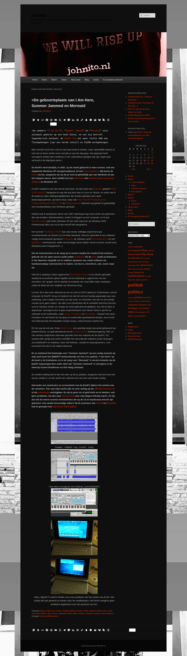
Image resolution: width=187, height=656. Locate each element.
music (42, 616)
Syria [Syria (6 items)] (149, 305)
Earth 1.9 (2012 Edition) (66, 611)
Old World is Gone (79, 274)
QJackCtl (90, 614)
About (63, 80)
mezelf (99, 403)
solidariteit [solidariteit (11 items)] (133, 305)
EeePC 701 (70, 138)
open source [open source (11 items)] (141, 280)
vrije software (107, 614)
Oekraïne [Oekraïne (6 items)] (131, 280)
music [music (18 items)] (147, 269)
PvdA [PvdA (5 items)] (145, 298)
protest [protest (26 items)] (138, 297)
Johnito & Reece (138, 188)
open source (52, 614)
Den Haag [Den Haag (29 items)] (147, 254)
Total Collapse (73, 203)
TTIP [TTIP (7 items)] (140, 308)
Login (130, 330)
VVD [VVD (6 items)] (147, 312)
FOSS (85, 611)
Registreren (133, 327)
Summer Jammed (74, 131)
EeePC (79, 611)
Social (95, 80)
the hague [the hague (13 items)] (132, 308)
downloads (43, 392)
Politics (82, 614)
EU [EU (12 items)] (129, 258)
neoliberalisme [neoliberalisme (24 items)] (136, 276)
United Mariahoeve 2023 (139, 115)
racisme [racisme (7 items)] (131, 301)
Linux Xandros (91, 171)
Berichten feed (134, 333)
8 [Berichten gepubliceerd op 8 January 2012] (152, 155)
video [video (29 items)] (131, 312)
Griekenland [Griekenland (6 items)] (132, 262)
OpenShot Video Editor (68, 614)
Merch (54, 80)
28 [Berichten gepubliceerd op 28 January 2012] (148, 163)
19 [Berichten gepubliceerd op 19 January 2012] (141, 161)
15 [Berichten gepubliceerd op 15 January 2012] (152, 158)
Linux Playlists (138, 182)
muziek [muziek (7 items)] (131, 272)
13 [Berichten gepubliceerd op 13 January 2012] (145, 158)
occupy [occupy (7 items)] (148, 276)
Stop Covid (75, 80)
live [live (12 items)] (129, 269)
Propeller (97, 189)
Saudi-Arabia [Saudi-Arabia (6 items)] (145, 301)
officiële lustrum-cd (104, 388)
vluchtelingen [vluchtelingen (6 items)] (140, 312)
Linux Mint (36, 614)
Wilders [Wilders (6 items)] (131, 316)
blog (43, 611)
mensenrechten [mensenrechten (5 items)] (137, 269)
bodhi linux (50, 611)
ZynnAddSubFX (99, 239)
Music (44, 80)
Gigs (133, 185)
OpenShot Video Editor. (64, 406)
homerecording (39, 221)
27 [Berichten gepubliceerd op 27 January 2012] (145, 163)
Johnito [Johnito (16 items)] (143, 265)
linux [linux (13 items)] (150, 265)
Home (34, 80)
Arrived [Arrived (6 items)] (131, 247)
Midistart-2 (37, 242)
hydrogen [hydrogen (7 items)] (132, 265)
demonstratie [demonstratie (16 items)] (134, 254)
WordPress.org (135, 339)
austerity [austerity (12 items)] (138, 247)
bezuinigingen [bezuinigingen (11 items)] (134, 250)
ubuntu (98, 614)
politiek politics (52, 616)
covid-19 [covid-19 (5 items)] (150, 250)
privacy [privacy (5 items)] (130, 298)
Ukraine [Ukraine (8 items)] (145, 308)
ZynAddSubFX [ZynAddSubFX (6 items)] (140, 316)
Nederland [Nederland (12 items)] (139, 272)
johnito (39, 15)
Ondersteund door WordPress (93, 646)
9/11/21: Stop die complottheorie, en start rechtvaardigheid (139, 135)
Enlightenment (80, 331)
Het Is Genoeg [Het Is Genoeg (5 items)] (143, 262)
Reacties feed (134, 336)
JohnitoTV (136, 204)
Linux (34, 174)
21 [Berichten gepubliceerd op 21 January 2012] (148, 161)
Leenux (67, 314)
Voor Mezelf (84, 199)
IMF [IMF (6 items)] (137, 265)
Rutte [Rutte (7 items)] (137, 301)
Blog (87, 80)
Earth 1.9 (56, 203)
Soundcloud (68, 396)
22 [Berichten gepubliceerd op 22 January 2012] (152, 161)
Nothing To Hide (52, 231)
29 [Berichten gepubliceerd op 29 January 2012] (152, 163)
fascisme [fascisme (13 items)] (135, 258)
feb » (149, 169)
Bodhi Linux (66, 328)
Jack (94, 257)
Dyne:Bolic (90, 314)
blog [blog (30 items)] (144, 250)
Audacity (79, 257)
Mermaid (95, 131)
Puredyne (76, 314)
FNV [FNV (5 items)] (142, 258)
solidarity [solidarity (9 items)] (142, 305)
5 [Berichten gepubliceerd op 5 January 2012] (141, 155)
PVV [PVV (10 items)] (149, 298)
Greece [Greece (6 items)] (147, 258)
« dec (133, 169)
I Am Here (54, 131)
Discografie (136, 192)
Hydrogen (68, 239)
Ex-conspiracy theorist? (113, 80)
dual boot (79, 178)
